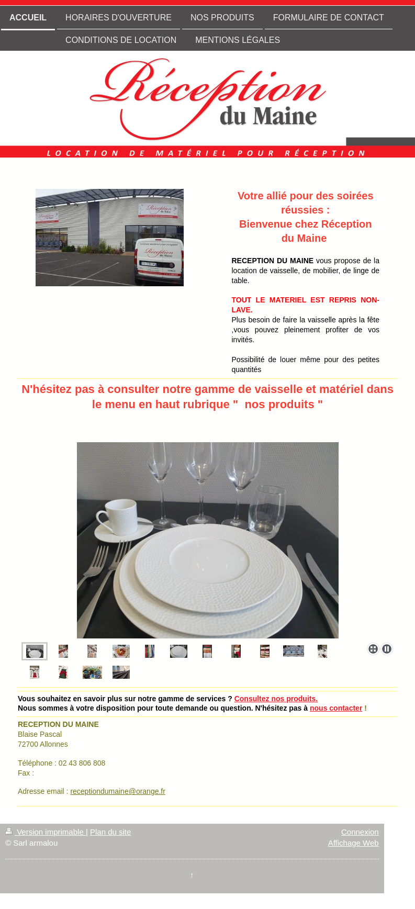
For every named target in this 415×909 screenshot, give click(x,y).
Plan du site (110, 831)
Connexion (360, 831)
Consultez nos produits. (276, 698)
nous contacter (336, 708)
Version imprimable (45, 831)
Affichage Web (353, 842)
